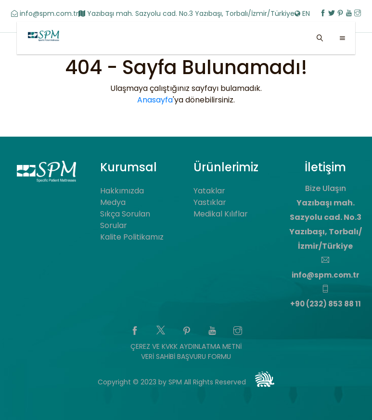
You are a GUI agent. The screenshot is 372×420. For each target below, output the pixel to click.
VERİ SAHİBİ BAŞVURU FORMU (186, 356)
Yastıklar (209, 202)
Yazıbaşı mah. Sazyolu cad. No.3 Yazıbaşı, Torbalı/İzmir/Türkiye (186, 13)
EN (303, 13)
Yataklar (209, 190)
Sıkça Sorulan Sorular (125, 219)
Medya (113, 202)
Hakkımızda (122, 190)
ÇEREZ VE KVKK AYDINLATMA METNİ (186, 346)
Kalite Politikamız (132, 236)
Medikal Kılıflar (220, 213)
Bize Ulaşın (325, 188)
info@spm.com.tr (44, 13)
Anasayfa (155, 99)
